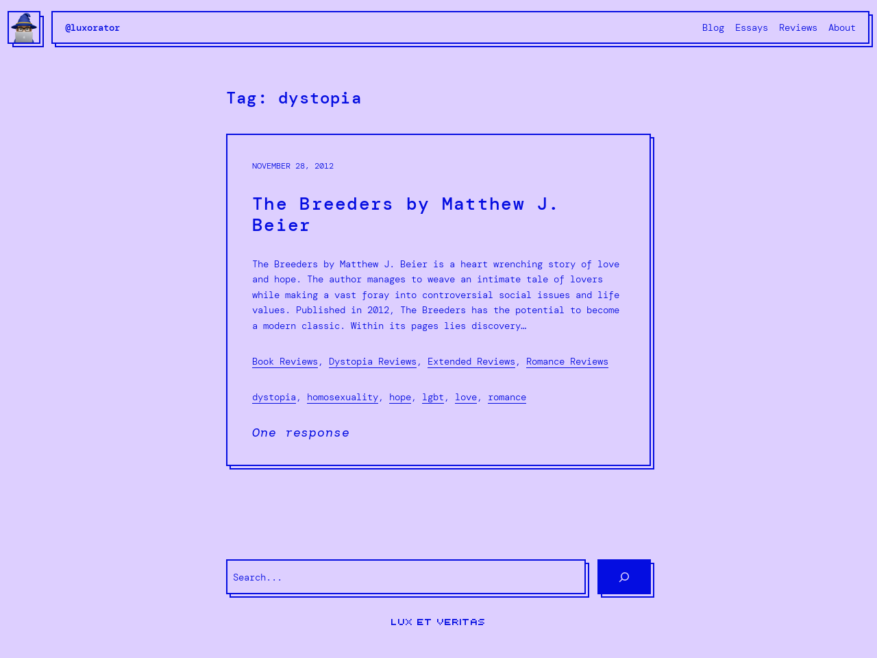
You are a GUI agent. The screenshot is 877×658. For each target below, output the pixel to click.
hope (400, 397)
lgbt (433, 397)
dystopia (274, 397)
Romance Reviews (567, 361)
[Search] (624, 576)
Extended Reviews (471, 361)
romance (507, 397)
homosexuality (342, 397)
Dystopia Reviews (373, 361)
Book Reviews (285, 361)
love (466, 397)
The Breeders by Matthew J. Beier (406, 214)
